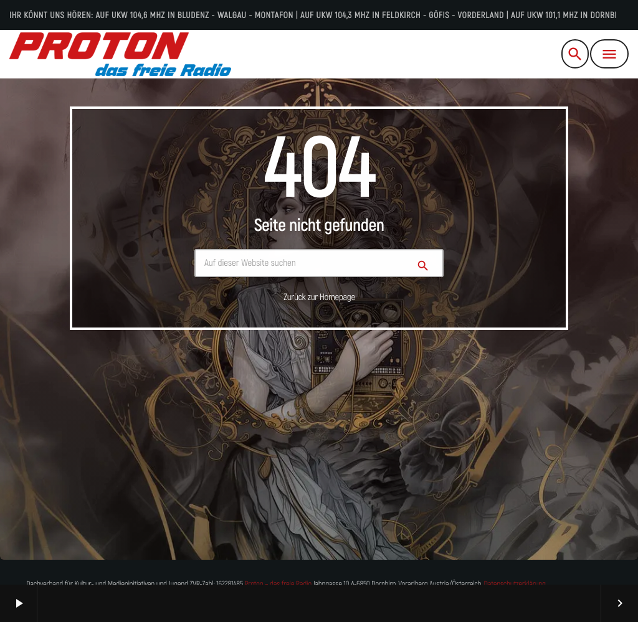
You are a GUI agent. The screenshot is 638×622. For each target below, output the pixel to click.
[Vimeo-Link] (120, 54)
